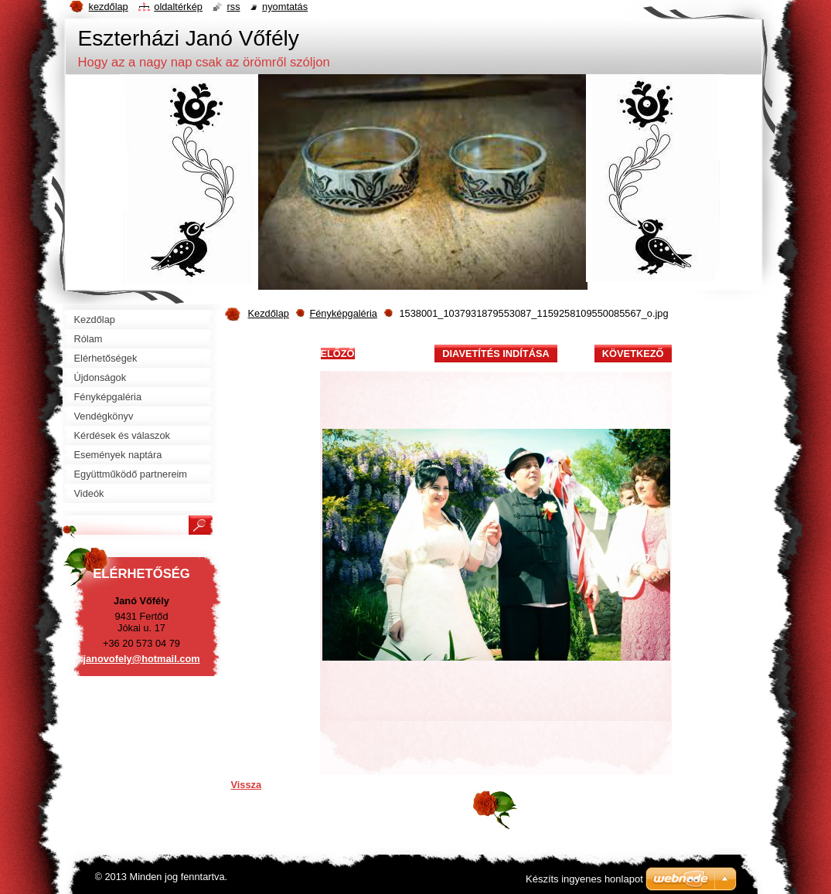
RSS (233, 6)
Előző (338, 353)
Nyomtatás (285, 6)
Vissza (246, 784)
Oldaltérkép (178, 6)
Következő (633, 353)
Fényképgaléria (343, 313)
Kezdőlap (268, 313)
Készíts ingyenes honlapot (584, 879)
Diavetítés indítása (495, 353)
